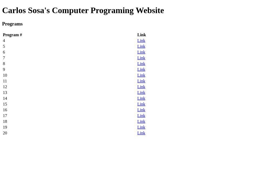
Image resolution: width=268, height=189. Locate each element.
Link (141, 40)
